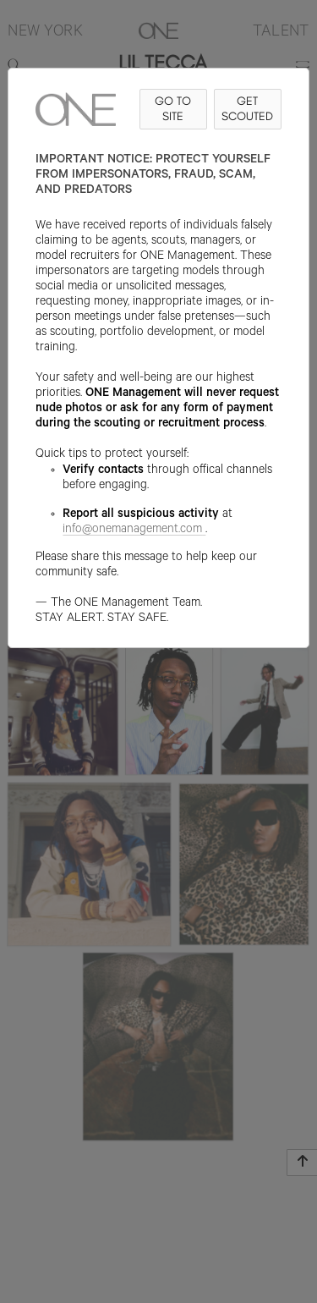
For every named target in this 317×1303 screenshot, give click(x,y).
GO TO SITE (173, 109)
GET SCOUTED (247, 109)
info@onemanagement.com (134, 530)
